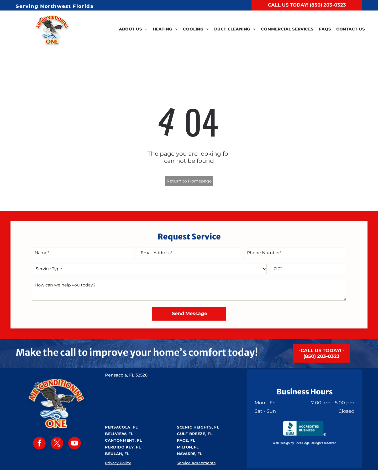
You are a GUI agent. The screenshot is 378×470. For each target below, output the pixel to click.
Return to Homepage (189, 181)
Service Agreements (196, 463)
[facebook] (39, 444)
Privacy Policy (118, 463)
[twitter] (57, 444)
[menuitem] (133, 29)
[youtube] (74, 444)
